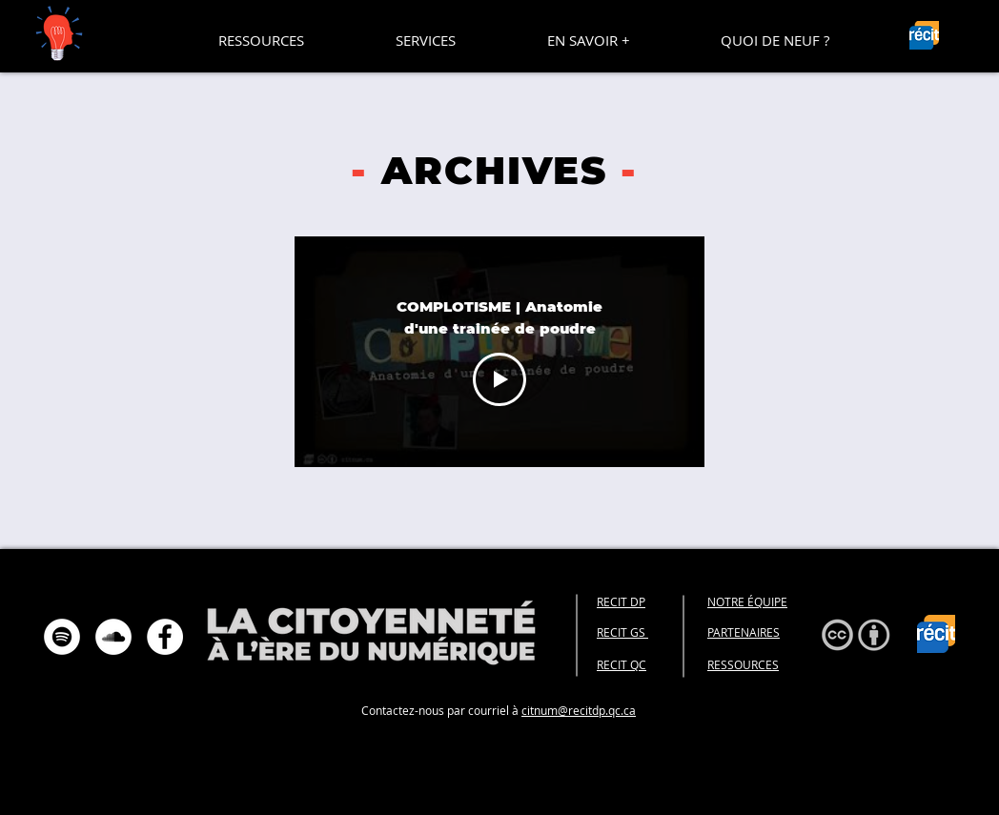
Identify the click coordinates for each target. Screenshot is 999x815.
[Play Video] (499, 379)
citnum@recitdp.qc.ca (578, 710)
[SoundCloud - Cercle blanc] (113, 637)
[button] (261, 40)
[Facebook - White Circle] (165, 637)
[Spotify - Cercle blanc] (62, 637)
